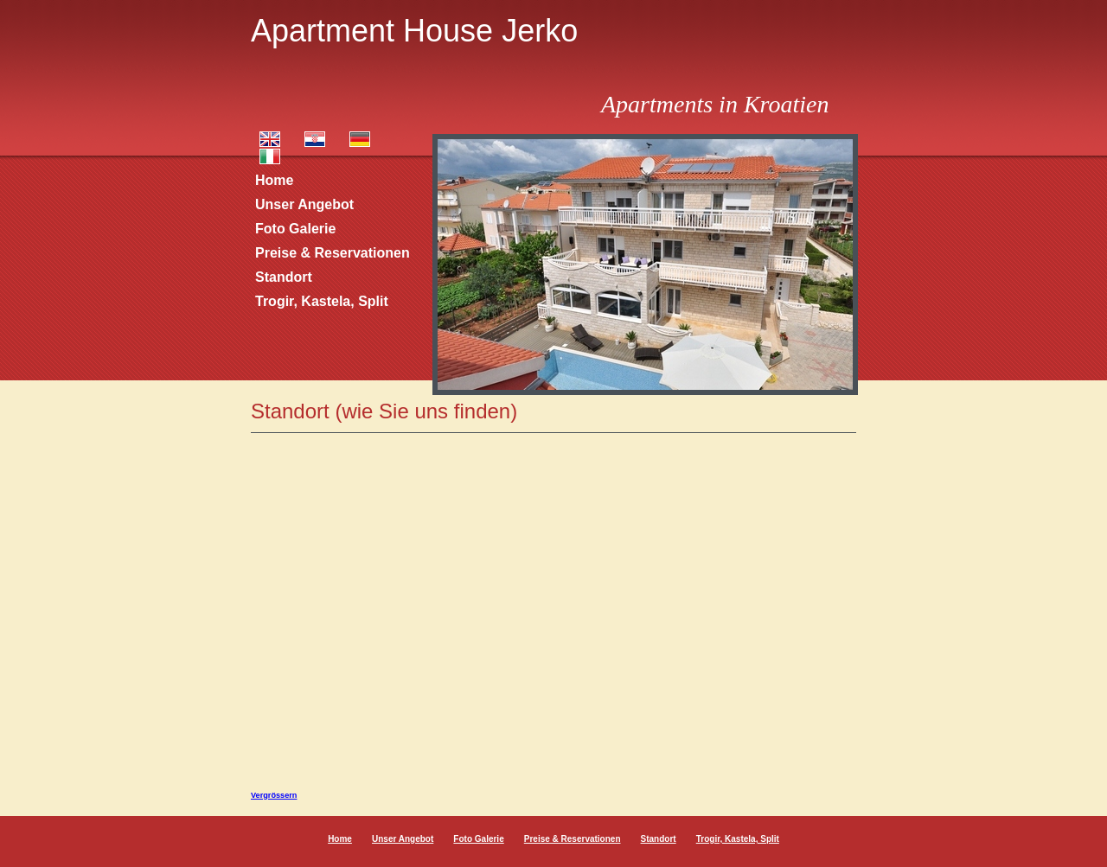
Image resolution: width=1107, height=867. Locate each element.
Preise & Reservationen (332, 252)
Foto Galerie (295, 228)
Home (274, 180)
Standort (283, 277)
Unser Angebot (304, 204)
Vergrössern (274, 795)
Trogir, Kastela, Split (321, 301)
